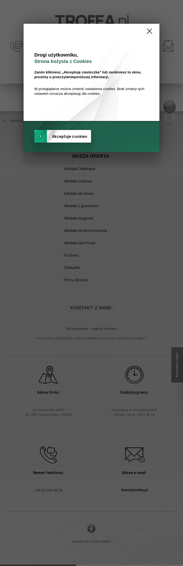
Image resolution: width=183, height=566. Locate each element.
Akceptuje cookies (69, 136)
